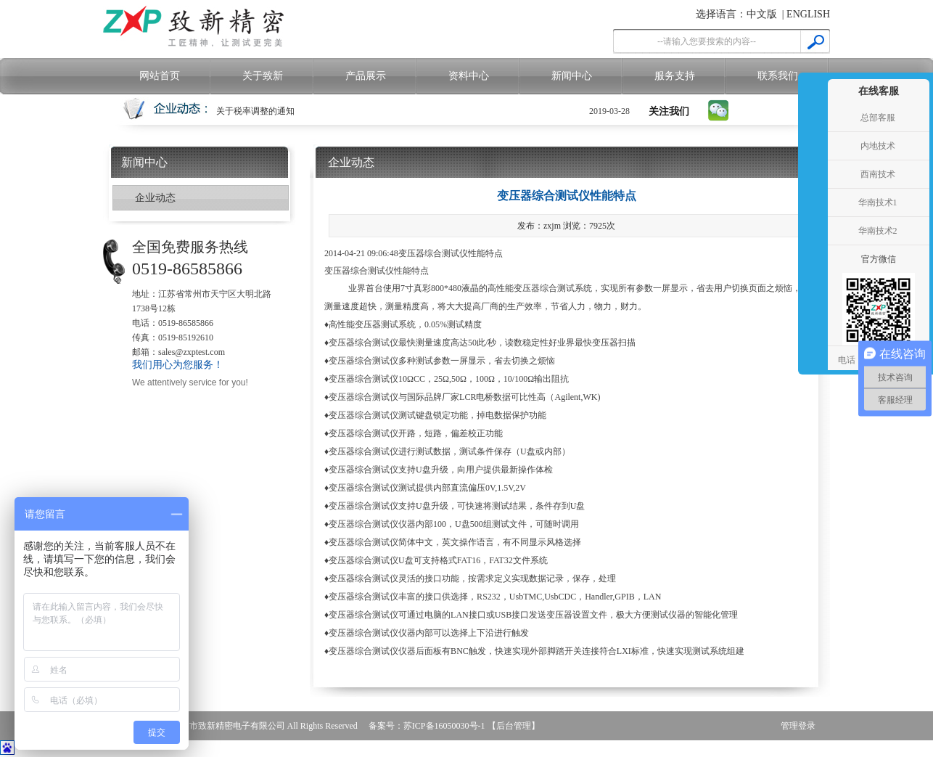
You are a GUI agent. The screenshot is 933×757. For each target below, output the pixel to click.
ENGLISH (808, 14)
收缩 (811, 203)
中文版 (762, 14)
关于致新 (262, 75)
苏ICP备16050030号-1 (444, 726)
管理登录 (798, 726)
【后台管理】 (514, 726)
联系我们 (777, 75)
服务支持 (674, 75)
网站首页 (159, 75)
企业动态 (155, 197)
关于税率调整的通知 (255, 111)
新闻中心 (571, 75)
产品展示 (365, 75)
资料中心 (468, 75)
